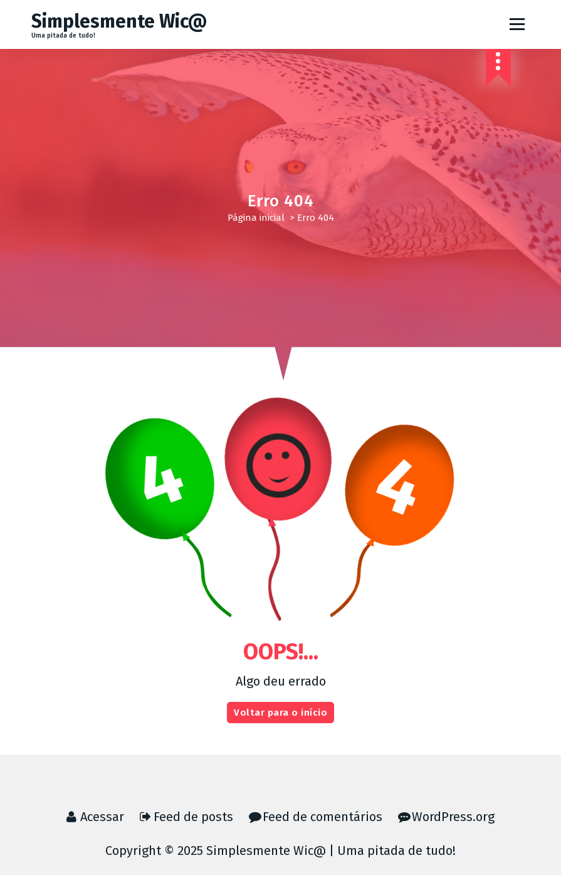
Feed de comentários (322, 816)
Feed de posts (193, 816)
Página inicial (256, 217)
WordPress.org (453, 816)
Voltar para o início (280, 712)
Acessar (102, 816)
